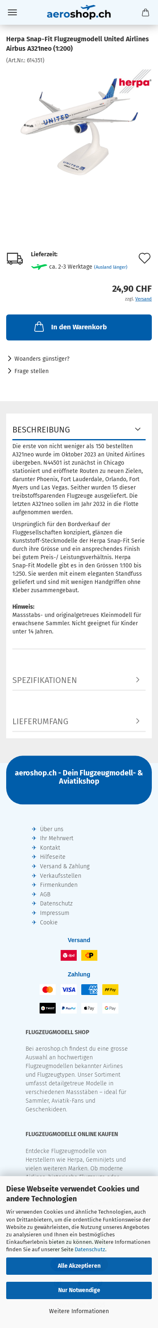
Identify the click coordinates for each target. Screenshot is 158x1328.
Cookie (49, 922)
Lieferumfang (40, 721)
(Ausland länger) (110, 266)
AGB (45, 894)
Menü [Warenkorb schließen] (12, 12)
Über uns (52, 829)
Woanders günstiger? (41, 358)
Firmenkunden (59, 884)
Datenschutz (90, 1249)
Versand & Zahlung (65, 866)
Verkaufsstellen (60, 875)
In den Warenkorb (70, 326)
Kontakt (50, 847)
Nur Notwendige (79, 1290)
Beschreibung (41, 430)
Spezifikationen (44, 680)
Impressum (54, 913)
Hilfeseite (53, 856)
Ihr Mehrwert (56, 838)
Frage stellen (31, 371)
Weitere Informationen (79, 1311)
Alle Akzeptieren (79, 1265)
